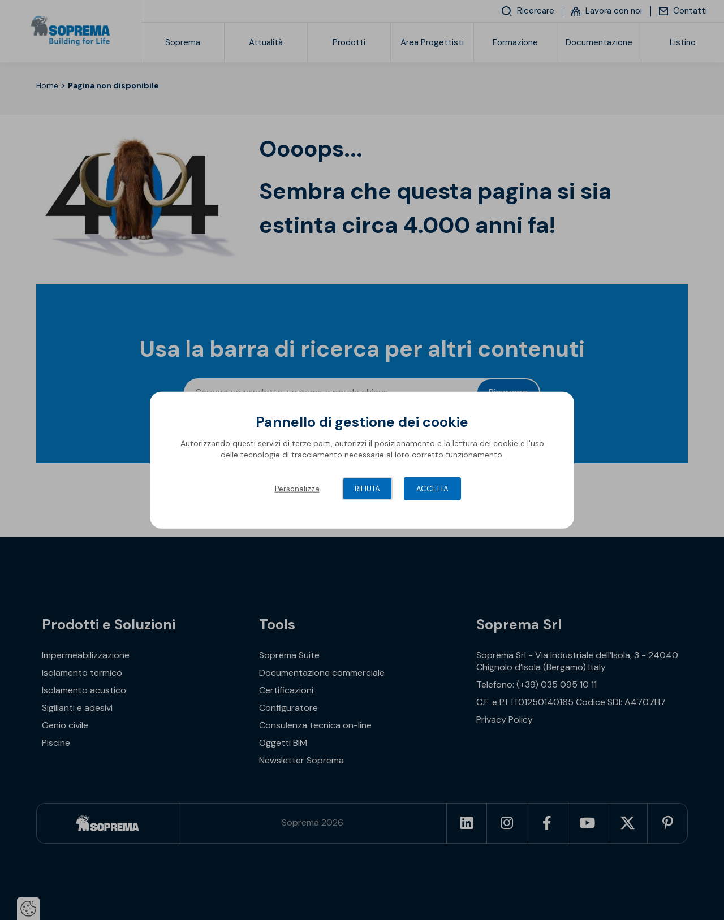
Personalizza (297, 489)
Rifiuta (367, 489)
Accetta (432, 489)
